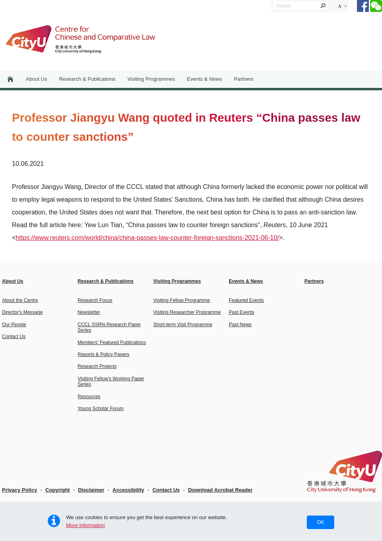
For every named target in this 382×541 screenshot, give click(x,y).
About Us (36, 79)
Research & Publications (87, 79)
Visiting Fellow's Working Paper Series (111, 381)
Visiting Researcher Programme (187, 312)
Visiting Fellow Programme (181, 300)
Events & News (204, 79)
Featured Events (246, 300)
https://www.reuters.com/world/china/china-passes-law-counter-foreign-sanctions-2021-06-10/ (147, 237)
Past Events (241, 312)
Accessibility (128, 490)
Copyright (57, 490)
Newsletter (89, 312)
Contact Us (13, 336)
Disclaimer (91, 490)
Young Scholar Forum (101, 408)
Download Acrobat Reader (220, 490)
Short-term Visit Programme (182, 324)
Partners (243, 79)
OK (320, 522)
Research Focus (95, 300)
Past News (240, 324)
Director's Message (22, 312)
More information (85, 525)
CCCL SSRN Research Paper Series (109, 327)
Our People (14, 324)
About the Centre (20, 300)
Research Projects (97, 366)
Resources (89, 396)
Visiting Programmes (151, 79)
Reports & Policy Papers (103, 354)
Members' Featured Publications (112, 342)
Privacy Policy (19, 490)
